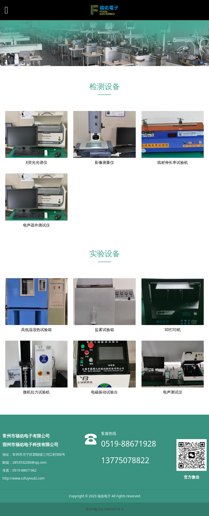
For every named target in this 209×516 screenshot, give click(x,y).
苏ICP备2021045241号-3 (104, 509)
